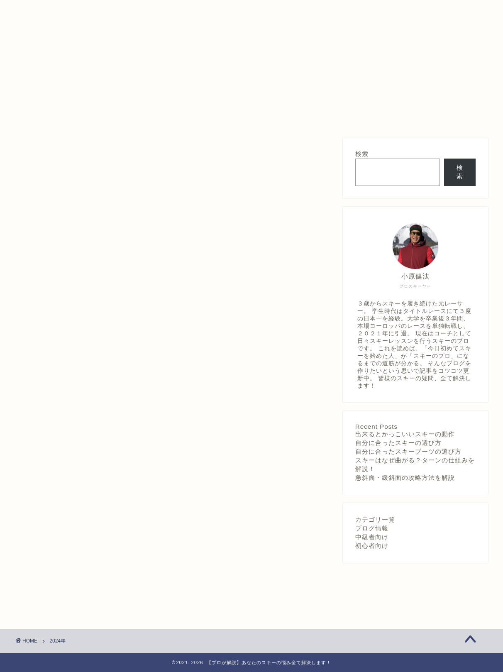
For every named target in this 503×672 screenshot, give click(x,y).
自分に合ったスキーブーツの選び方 (408, 451)
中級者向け (371, 536)
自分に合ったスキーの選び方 (398, 442)
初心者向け (371, 545)
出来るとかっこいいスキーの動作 (405, 433)
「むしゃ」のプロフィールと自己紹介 (348, 118)
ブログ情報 (371, 528)
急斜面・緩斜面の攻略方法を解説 (405, 477)
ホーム (62, 115)
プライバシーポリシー (253, 115)
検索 (362, 153)
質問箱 (157, 115)
